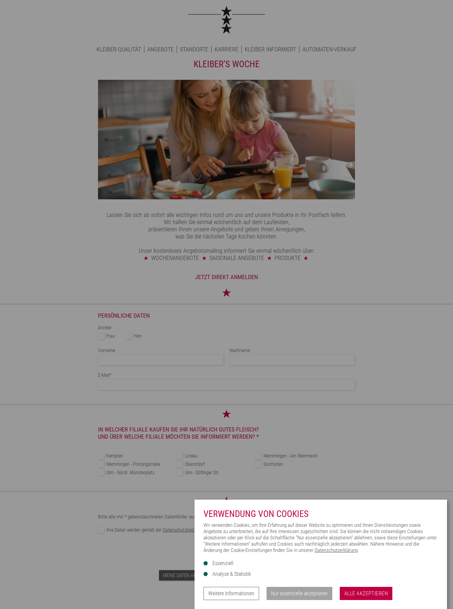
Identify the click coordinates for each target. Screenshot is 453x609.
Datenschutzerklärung (336, 550)
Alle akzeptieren (366, 593)
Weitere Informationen (231, 593)
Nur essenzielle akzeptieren (299, 593)
